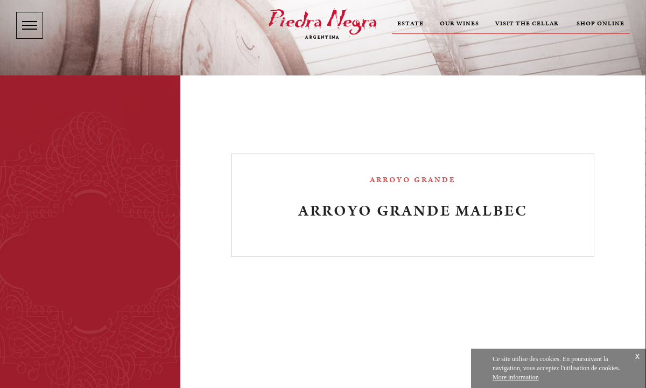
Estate (410, 23)
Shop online (600, 23)
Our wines (459, 23)
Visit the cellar (527, 23)
